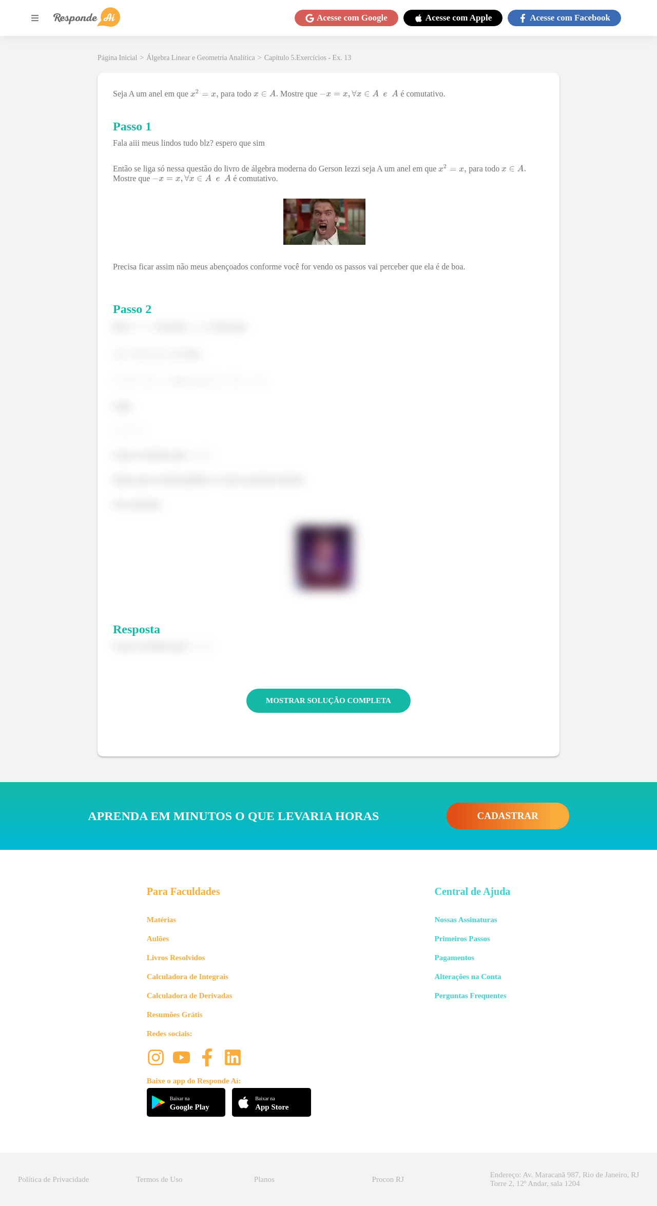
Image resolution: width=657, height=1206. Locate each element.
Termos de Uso (159, 1179)
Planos (264, 1179)
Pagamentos (454, 958)
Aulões (158, 939)
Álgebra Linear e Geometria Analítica (200, 58)
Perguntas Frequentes (470, 995)
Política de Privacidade (53, 1179)
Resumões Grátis (175, 1014)
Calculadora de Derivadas (190, 995)
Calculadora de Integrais (187, 976)
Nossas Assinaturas (465, 920)
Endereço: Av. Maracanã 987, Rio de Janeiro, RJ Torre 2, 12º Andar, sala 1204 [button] (564, 1179)
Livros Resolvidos (176, 958)
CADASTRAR (507, 815)
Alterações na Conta (467, 976)
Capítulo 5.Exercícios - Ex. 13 (308, 58)
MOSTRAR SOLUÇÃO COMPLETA (328, 700)
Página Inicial (117, 58)
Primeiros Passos (462, 939)
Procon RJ (388, 1179)
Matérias (161, 920)
